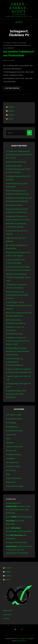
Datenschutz (8, 610)
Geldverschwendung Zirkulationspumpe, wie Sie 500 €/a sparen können (18, 169)
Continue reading (13, 88)
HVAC (8, 438)
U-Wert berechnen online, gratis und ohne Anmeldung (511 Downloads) (19, 549)
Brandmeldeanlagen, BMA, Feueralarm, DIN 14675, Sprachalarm (16, 394)
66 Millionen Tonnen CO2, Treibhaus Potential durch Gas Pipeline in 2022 (17, 340)
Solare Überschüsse (13, 478)
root (12, 60)
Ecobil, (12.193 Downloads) (19, 517)
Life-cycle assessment (14, 446)
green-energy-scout (19, 8)
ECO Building (22, 43)
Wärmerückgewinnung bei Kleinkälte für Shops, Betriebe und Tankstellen (17, 351)
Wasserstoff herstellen (14, 486)
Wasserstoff (10, 482)
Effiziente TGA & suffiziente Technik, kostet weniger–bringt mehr (18, 277)
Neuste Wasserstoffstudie (16, 162)
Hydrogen (10, 442)
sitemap (6, 618)
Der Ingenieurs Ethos (14, 205)
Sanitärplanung (12, 462)
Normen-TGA (11, 450)
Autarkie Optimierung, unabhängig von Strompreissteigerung (14, 361)
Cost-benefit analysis (14, 419)
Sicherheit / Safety (13, 466)
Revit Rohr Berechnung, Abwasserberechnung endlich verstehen (17, 295)
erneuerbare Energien (21, 45)
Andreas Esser (21, 641)
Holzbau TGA (11, 435)
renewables (10, 458)
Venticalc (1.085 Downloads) (16, 542)
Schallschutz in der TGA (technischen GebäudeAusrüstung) (15, 330)
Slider (8, 474)
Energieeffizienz (8, 45)
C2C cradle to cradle (10, 43)
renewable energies (13, 454)
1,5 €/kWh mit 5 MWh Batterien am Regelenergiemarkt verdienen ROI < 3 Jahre (19, 154)
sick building (11, 470)
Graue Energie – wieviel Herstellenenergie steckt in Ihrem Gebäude (19, 305)
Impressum (7, 614)
